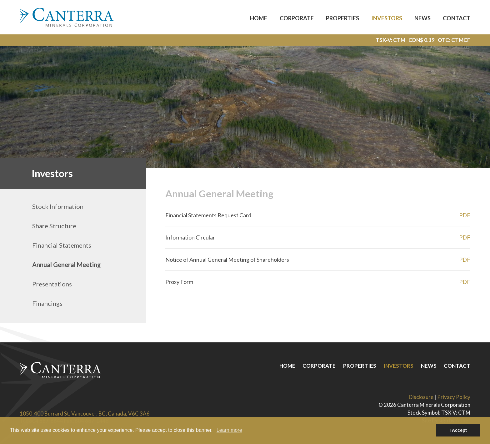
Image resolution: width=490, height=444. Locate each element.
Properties (342, 18)
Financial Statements (61, 245)
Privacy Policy (453, 397)
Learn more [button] (229, 430)
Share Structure (54, 226)
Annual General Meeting (66, 264)
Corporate (297, 18)
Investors (386, 18)
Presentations (52, 284)
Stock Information (57, 206)
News (422, 18)
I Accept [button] (458, 430)
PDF (464, 215)
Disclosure (421, 397)
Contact (456, 18)
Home (258, 18)
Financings (47, 303)
